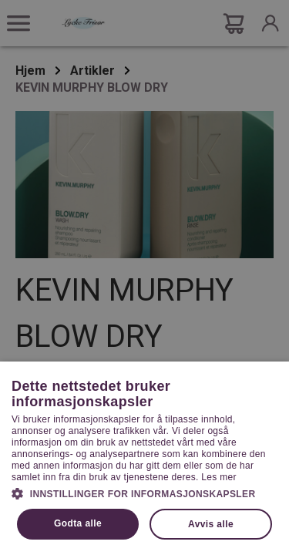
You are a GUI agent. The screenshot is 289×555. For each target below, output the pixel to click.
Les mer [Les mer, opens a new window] (218, 477)
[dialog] (144, 277)
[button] (144, 493)
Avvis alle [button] (211, 524)
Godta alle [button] (78, 523)
